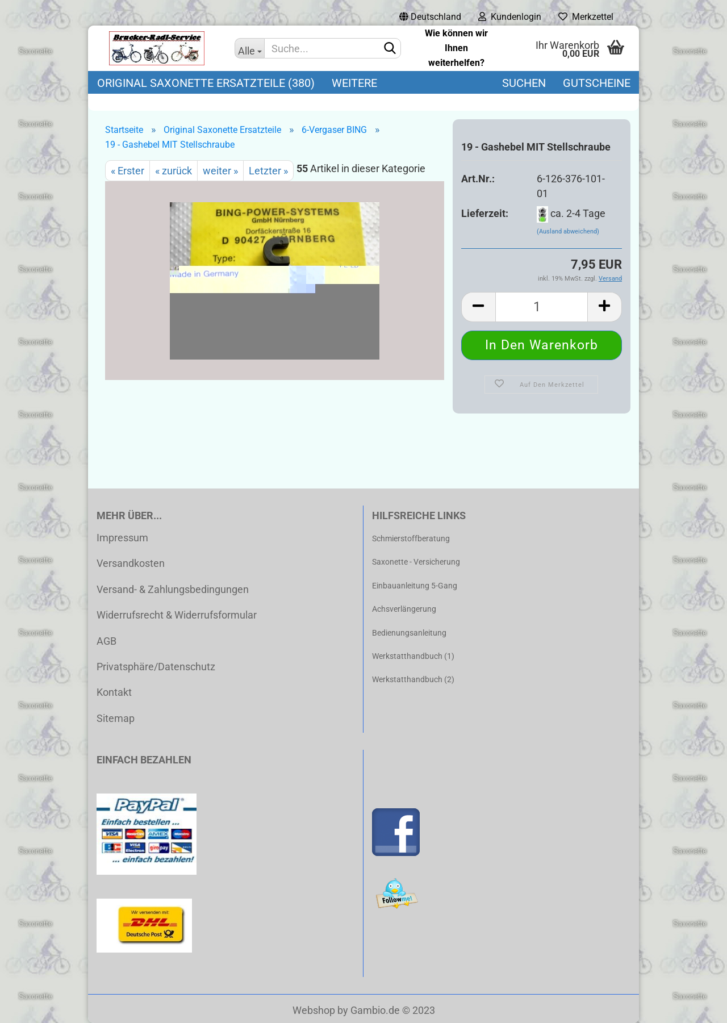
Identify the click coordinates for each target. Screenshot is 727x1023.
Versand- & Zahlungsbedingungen (173, 589)
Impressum (122, 538)
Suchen (524, 83)
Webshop (314, 1010)
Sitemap (116, 718)
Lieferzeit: (484, 213)
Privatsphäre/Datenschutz (156, 667)
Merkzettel (585, 16)
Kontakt (114, 692)
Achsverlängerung (404, 608)
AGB (106, 641)
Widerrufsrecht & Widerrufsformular (177, 615)
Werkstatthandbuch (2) (413, 679)
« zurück (173, 171)
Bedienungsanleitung (409, 632)
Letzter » (268, 171)
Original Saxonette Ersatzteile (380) (206, 83)
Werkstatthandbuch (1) (413, 656)
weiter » (220, 171)
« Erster (127, 171)
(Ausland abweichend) (568, 231)
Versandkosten (131, 563)
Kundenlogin (509, 16)
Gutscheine (596, 83)
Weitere (354, 83)
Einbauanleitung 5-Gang (414, 585)
